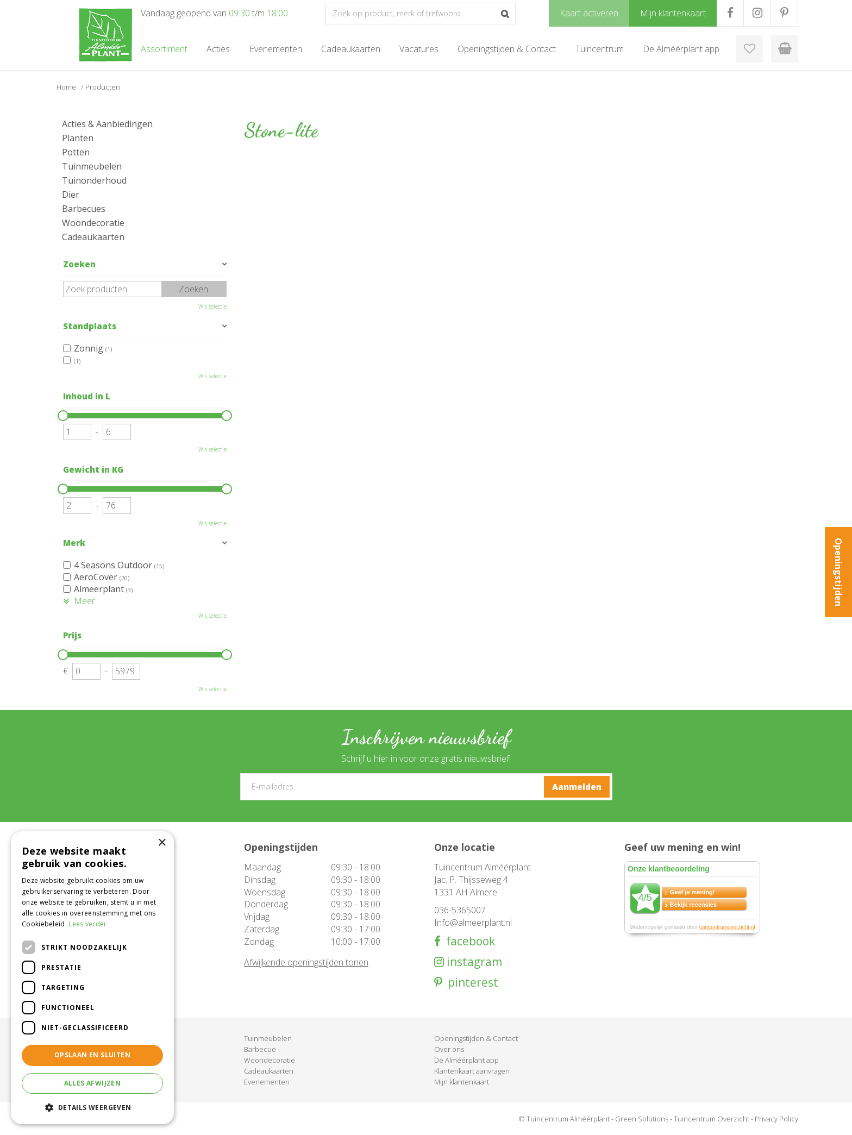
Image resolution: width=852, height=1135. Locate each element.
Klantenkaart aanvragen (472, 1071)
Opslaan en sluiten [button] (92, 1054)
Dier (70, 194)
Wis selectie (212, 306)
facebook (468, 941)
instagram (473, 962)
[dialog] (92, 977)
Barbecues (83, 208)
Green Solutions (641, 1119)
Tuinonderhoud (94, 180)
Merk (74, 542)
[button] (92, 1107)
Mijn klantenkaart (461, 1081)
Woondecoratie (93, 222)
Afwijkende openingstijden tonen (306, 962)
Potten (76, 152)
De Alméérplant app (466, 1060)
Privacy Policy (776, 1119)
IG (757, 13)
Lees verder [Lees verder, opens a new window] (87, 924)
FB (730, 13)
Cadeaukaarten (93, 237)
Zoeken (79, 264)
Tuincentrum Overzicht (711, 1119)
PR (784, 13)
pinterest (470, 982)
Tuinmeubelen (92, 166)
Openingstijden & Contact (476, 1038)
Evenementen (267, 1081)
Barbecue (260, 1049)
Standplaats (89, 326)
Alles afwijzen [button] (92, 1083)
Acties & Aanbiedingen (107, 124)
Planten (77, 138)
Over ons (449, 1049)
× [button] (162, 843)
